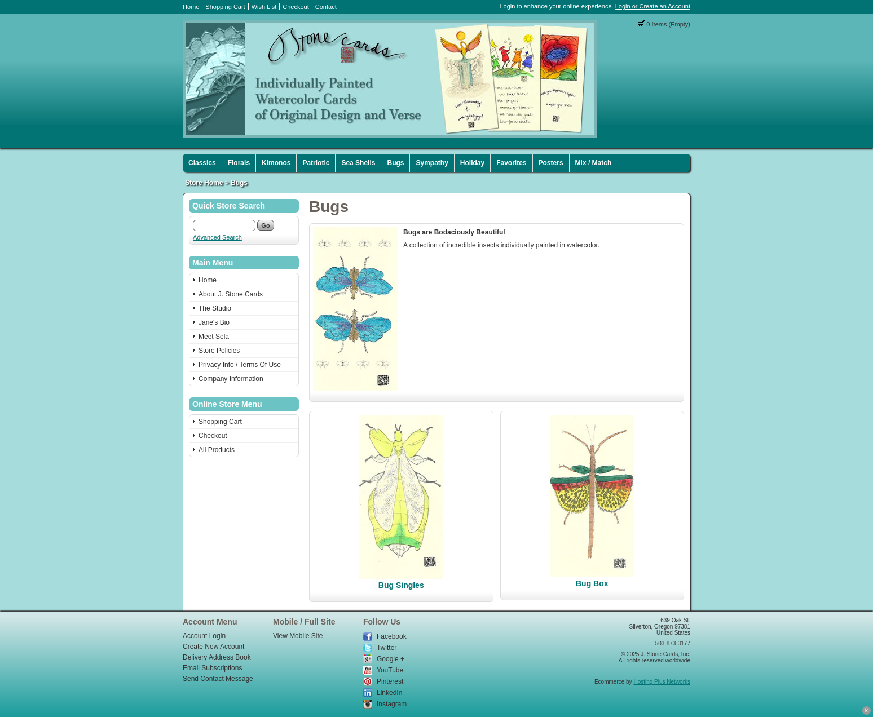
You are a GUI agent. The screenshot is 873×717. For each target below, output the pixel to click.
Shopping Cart (225, 6)
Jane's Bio (214, 322)
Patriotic (315, 163)
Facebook (392, 636)
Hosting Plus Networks (661, 682)
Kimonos (276, 163)
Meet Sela (214, 336)
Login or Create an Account (652, 6)
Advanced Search (217, 237)
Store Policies (219, 351)
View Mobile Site (298, 636)
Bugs (395, 163)
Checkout (295, 6)
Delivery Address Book (217, 657)
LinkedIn (389, 693)
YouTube (390, 670)
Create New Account (213, 646)
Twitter (386, 648)
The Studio (215, 308)
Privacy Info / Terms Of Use (240, 365)
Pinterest (390, 681)
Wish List (264, 6)
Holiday (472, 163)
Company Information (231, 379)
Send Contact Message (218, 679)
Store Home (204, 183)
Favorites (511, 163)
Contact (326, 6)
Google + (390, 659)
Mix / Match (593, 163)
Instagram (392, 704)
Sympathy (432, 163)
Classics (202, 163)
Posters (551, 163)
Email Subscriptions (212, 668)
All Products (217, 450)
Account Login (204, 636)
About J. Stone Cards (231, 294)
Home (191, 6)
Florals (239, 163)
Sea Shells (358, 163)
